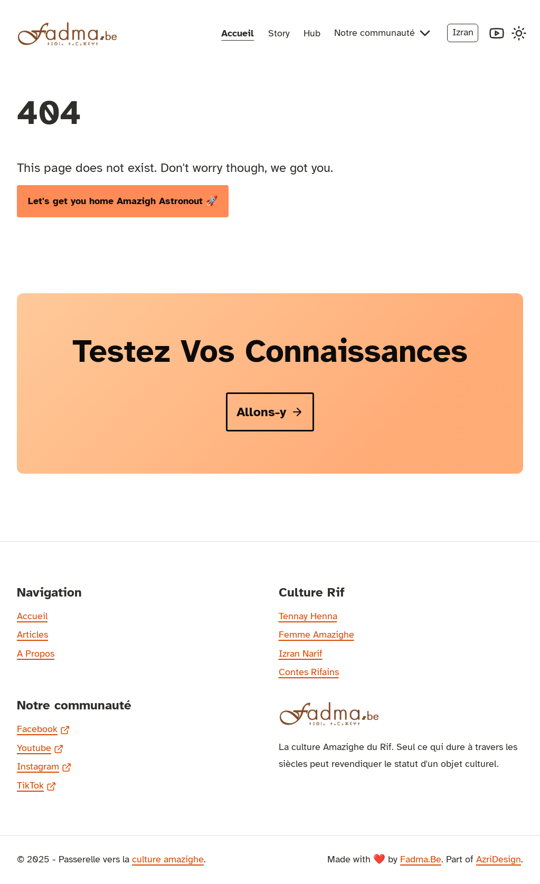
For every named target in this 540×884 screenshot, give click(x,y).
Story (279, 33)
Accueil (237, 33)
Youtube (40, 749)
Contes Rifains (309, 672)
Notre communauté (383, 33)
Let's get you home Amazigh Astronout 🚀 (123, 201)
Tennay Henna (308, 616)
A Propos (35, 653)
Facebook (43, 730)
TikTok (36, 786)
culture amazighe (168, 859)
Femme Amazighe (316, 634)
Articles (32, 634)
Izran (462, 32)
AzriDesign (498, 859)
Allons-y (270, 412)
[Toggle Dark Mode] (519, 33)
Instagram (44, 767)
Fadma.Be (420, 859)
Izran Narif (301, 653)
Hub (312, 33)
